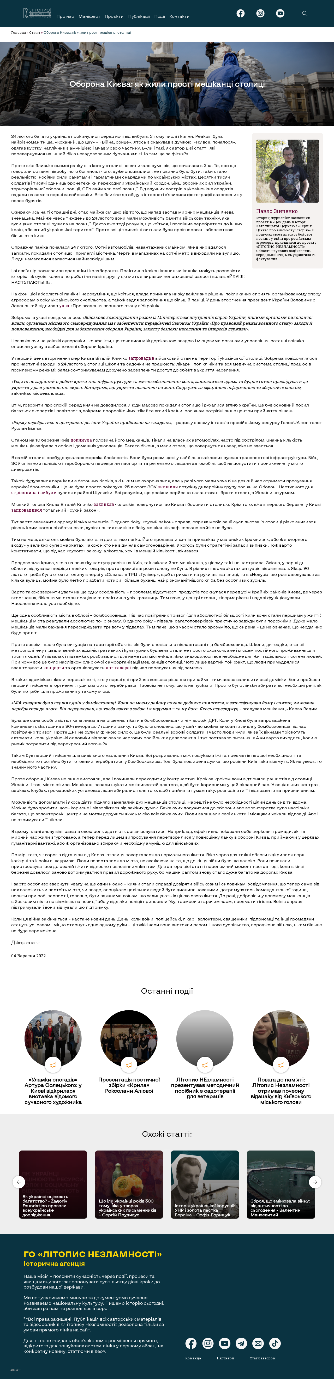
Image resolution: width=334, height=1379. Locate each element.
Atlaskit (15, 1370)
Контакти (179, 16)
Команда (193, 1358)
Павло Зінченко (277, 211)
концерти (53, 667)
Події (159, 16)
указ (64, 305)
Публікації (139, 16)
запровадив (141, 358)
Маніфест (89, 16)
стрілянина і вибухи (34, 492)
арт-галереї (118, 667)
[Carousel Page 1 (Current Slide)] (165, 1149)
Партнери (225, 1358)
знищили (168, 486)
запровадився (26, 510)
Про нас (65, 16)
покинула (81, 440)
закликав (104, 504)
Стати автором (263, 1358)
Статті (34, 32)
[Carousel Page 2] (168, 1149)
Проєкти (114, 16)
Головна (18, 32)
